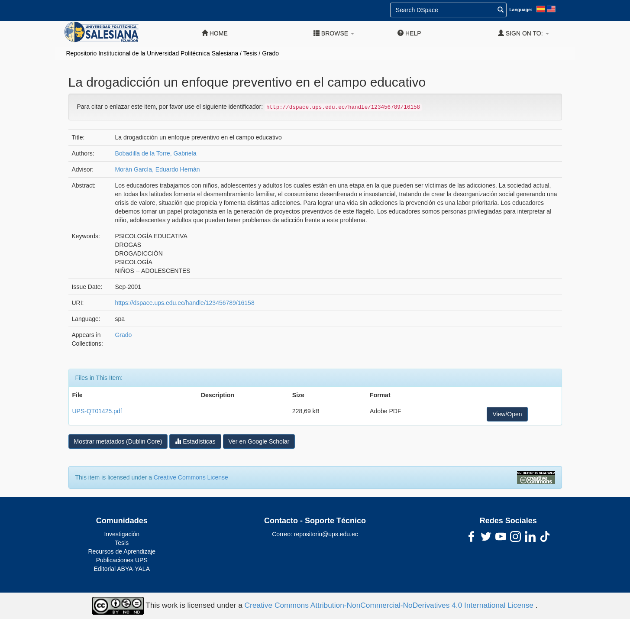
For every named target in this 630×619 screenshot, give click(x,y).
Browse (333, 33)
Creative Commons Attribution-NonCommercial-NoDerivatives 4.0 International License (390, 605)
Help (409, 33)
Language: (520, 9)
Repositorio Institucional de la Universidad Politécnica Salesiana (152, 53)
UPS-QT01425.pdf (97, 411)
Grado (270, 53)
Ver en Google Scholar (259, 441)
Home (215, 33)
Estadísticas (195, 441)
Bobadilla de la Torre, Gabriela (155, 153)
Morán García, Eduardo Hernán (157, 169)
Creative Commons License (191, 477)
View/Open (507, 414)
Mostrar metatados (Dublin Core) (118, 441)
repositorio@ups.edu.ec (326, 534)
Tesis (250, 53)
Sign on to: (523, 33)
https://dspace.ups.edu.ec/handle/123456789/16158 (184, 302)
